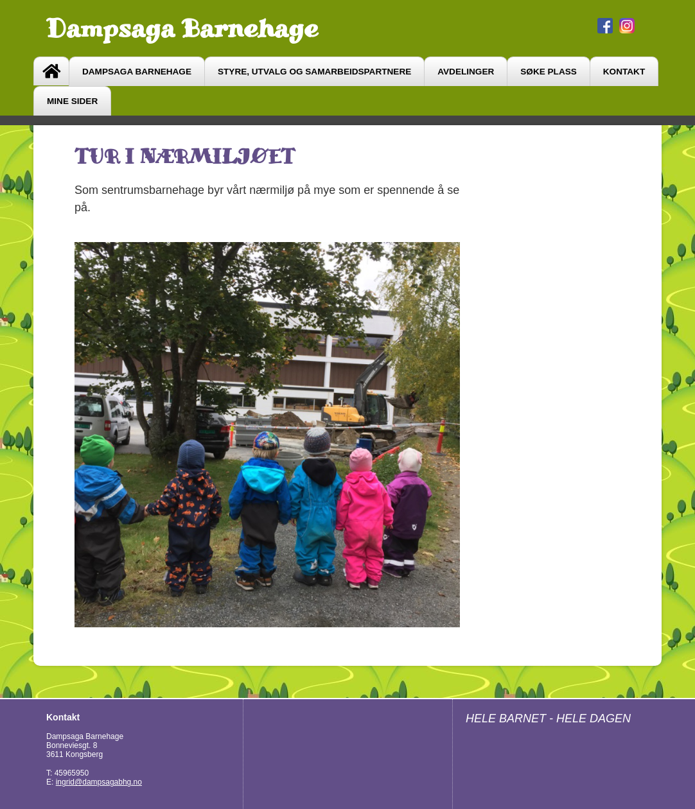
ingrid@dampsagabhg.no (99, 782)
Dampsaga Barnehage (182, 28)
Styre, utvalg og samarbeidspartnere (314, 71)
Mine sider (72, 101)
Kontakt (624, 71)
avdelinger (465, 71)
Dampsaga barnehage (136, 71)
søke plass (548, 71)
